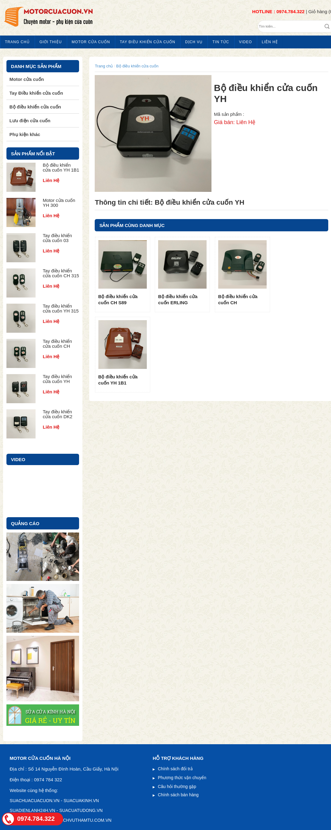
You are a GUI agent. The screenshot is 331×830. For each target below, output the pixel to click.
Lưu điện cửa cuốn (30, 120)
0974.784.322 (36, 818)
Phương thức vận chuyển (182, 777)
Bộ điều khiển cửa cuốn (137, 66)
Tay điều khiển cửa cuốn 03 (57, 238)
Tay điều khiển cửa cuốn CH (57, 344)
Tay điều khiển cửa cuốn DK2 (58, 414)
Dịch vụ (194, 42)
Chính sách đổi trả (175, 768)
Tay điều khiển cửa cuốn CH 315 (61, 273)
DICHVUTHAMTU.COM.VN (85, 820)
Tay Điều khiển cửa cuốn (147, 42)
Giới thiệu (51, 42)
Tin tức (220, 42)
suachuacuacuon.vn (35, 800)
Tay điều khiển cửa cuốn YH (57, 379)
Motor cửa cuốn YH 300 (59, 203)
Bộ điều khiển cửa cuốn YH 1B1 (61, 167)
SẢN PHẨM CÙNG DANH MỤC (132, 225)
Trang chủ (17, 42)
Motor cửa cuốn (91, 42)
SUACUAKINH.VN (81, 800)
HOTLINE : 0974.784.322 (278, 11)
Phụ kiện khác (25, 134)
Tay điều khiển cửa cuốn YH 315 (61, 308)
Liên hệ (270, 42)
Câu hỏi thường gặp (177, 786)
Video (245, 42)
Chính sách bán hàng (178, 794)
